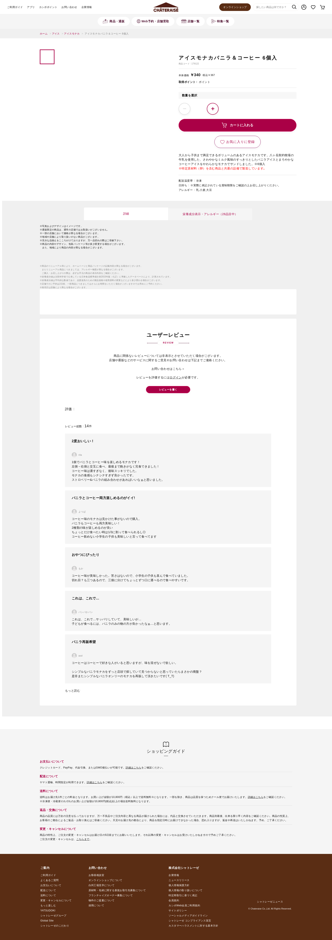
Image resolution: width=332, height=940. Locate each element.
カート (322, 7)
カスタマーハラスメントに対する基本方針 (193, 925)
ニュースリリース (179, 880)
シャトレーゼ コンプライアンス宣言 (190, 920)
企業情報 (86, 7)
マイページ (303, 7)
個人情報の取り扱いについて (185, 890)
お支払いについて (50, 885)
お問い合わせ (69, 7)
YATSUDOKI (47, 910)
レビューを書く (168, 389)
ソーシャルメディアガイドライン (188, 915)
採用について (96, 905)
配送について (48, 890)
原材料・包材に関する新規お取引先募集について (117, 890)
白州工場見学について (102, 885)
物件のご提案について (102, 900)
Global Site (47, 920)
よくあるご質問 (49, 880)
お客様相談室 (96, 875)
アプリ (31, 7)
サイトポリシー (178, 910)
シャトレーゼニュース (270, 901)
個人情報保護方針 (179, 885)
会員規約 (174, 900)
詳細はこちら (133, 767)
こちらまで (82, 839)
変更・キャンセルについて (56, 900)
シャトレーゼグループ (53, 915)
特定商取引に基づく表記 (183, 895)
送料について (48, 895)
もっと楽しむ (48, 905)
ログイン (176, 377)
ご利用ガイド (15, 7)
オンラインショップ (235, 7)
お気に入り (313, 7)
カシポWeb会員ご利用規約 (184, 905)
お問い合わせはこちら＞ (168, 368)
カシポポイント (48, 7)
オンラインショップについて (105, 880)
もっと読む (72, 690)
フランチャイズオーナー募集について (111, 895)
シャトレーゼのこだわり (54, 925)
